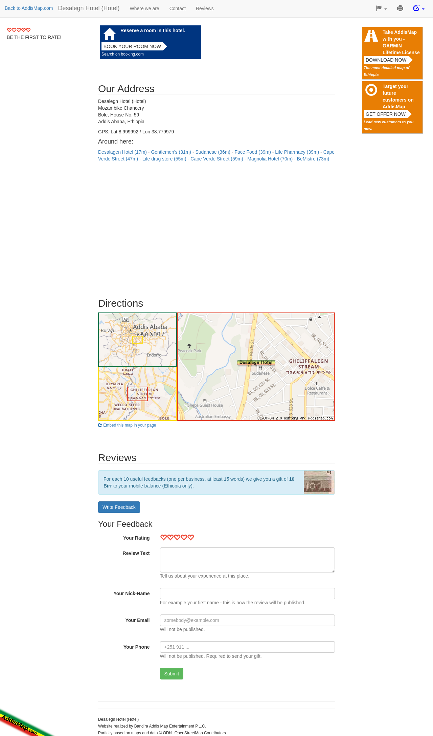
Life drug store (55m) (165, 158)
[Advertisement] (216, 226)
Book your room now (132, 46)
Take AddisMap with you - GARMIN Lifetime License (401, 42)
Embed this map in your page (127, 425)
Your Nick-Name (131, 593)
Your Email (137, 620)
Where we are (144, 8)
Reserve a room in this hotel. (152, 30)
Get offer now (386, 114)
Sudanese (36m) (213, 152)
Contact (177, 8)
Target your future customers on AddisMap (398, 96)
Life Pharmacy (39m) (297, 152)
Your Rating (136, 538)
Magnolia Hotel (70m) (270, 158)
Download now (386, 60)
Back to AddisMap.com (29, 8)
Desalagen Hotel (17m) (123, 152)
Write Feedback (119, 507)
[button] (381, 8)
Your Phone (136, 647)
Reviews (205, 8)
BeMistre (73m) (313, 158)
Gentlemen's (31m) (171, 152)
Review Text (136, 553)
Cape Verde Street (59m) (217, 158)
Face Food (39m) (253, 152)
